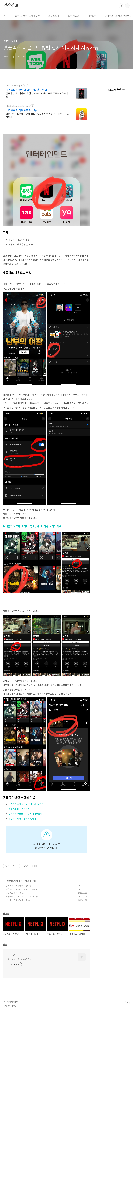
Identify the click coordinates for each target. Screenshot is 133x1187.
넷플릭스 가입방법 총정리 (16, 1034)
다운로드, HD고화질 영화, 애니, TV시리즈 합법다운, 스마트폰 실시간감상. (37, 115)
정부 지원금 (73, 15)
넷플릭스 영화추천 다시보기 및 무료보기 (22, 1024)
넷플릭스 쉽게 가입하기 (19, 888)
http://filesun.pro (14, 85)
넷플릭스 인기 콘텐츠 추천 (17, 1020)
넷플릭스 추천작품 (13, 1027)
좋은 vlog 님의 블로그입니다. (20, 1133)
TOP (127, 1177)
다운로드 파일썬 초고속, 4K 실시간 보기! (28, 89)
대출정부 (92, 15)
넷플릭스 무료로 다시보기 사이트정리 (25, 893)
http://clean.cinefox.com (18, 106)
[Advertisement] (46, 527)
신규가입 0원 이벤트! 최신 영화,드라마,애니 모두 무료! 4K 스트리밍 (37, 95)
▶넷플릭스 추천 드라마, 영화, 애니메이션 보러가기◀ (32, 566)
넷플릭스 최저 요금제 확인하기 (22, 898)
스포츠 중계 (53, 15)
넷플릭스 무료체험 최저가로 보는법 (20, 1031)
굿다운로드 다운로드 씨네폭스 (22, 110)
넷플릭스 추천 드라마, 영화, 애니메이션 (26, 883)
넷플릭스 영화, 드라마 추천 (27, 15)
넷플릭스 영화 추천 (14, 1015)
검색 (121, 6)
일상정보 (11, 6)
